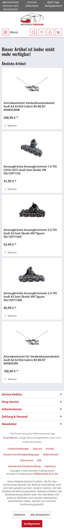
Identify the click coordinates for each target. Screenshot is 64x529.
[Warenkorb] (58, 32)
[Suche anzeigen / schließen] (33, 32)
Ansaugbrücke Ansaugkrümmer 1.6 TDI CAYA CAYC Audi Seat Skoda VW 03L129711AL (30, 170)
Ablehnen (19, 514)
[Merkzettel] (41, 32)
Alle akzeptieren (39, 514)
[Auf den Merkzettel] (10, 126)
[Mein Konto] (50, 32)
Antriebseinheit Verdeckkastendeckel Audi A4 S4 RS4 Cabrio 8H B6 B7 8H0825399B (29, 106)
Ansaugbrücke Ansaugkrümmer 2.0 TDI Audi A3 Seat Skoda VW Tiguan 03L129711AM (30, 296)
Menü (10, 32)
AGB (39, 460)
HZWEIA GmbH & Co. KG (45, 473)
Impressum (50, 466)
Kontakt (50, 448)
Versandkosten (10, 437)
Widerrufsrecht (50, 454)
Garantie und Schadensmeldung (24, 466)
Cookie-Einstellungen (18, 448)
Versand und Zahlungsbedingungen (21, 454)
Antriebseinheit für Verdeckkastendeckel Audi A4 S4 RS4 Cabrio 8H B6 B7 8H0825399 (31, 360)
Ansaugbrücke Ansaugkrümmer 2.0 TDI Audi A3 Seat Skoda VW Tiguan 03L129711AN (30, 233)
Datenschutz (26, 460)
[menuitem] (10, 32)
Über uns (37, 448)
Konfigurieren (32, 523)
